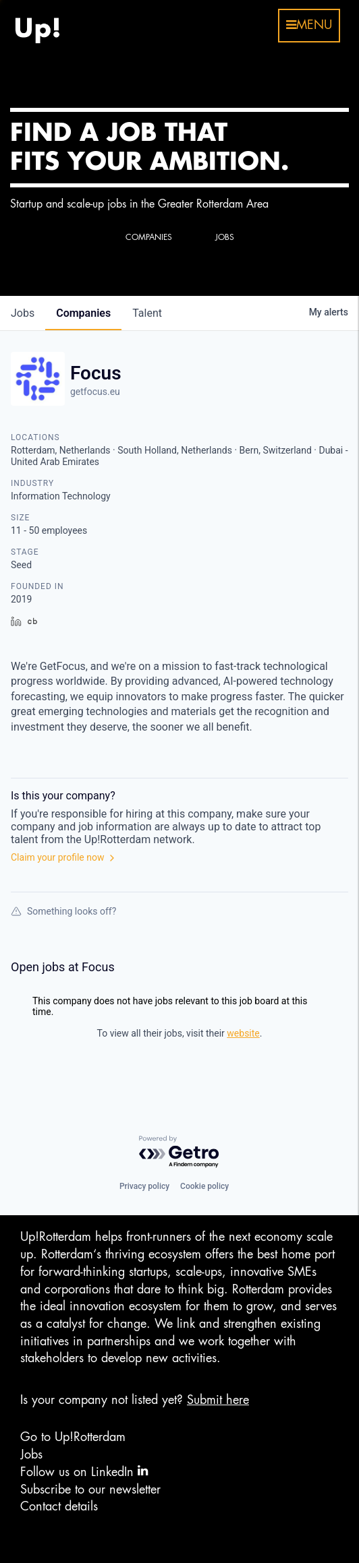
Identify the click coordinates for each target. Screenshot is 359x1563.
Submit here (218, 1400)
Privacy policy (144, 1186)
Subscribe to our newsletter (90, 1489)
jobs (22, 313)
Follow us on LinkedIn (84, 1471)
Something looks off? (63, 911)
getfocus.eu (95, 391)
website (243, 1033)
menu (309, 25)
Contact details (59, 1506)
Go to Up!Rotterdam (73, 1437)
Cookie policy (204, 1186)
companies (83, 313)
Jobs (31, 1454)
